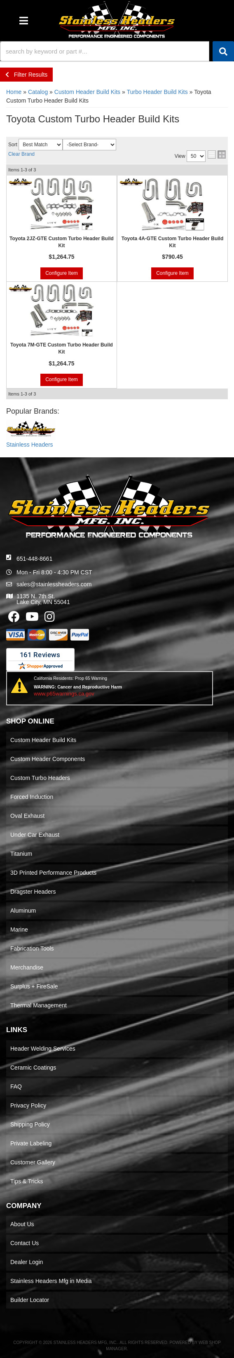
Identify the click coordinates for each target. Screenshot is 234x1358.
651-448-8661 (34, 558)
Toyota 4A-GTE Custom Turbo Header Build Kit (173, 242)
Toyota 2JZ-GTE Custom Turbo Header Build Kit (61, 242)
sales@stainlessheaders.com (53, 584)
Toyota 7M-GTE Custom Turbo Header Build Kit (61, 348)
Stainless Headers (29, 444)
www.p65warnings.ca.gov (64, 694)
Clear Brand (21, 154)
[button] (117, 51)
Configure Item (61, 273)
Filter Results (26, 74)
